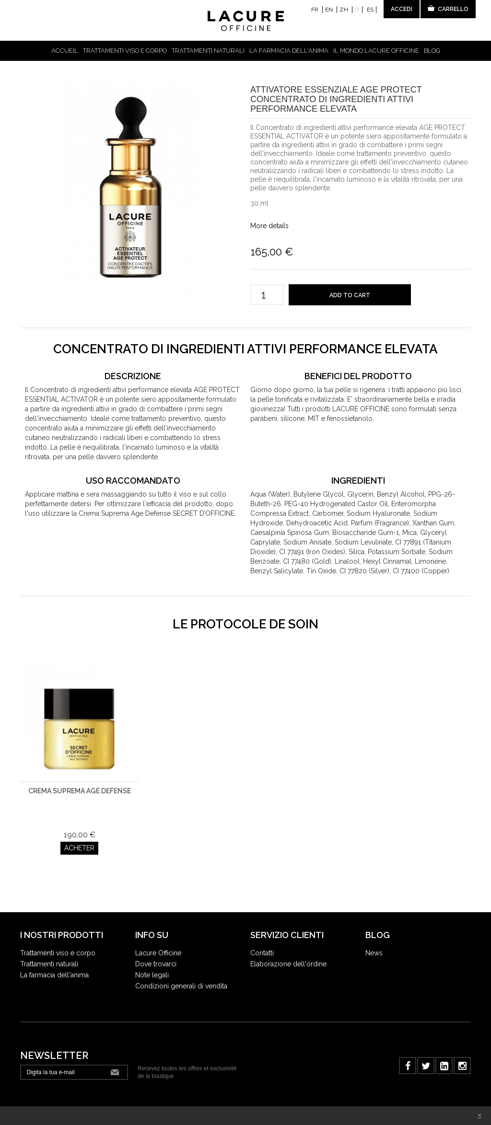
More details (269, 226)
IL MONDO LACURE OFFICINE (376, 50)
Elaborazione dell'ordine (288, 951)
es (370, 9)
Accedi (401, 9)
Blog (432, 50)
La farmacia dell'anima (288, 50)
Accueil (64, 50)
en (329, 9)
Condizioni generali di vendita (181, 973)
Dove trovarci (155, 951)
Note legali (152, 962)
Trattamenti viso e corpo (125, 50)
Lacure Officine (158, 940)
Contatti (262, 940)
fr (315, 9)
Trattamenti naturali (208, 50)
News (374, 940)
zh (344, 9)
